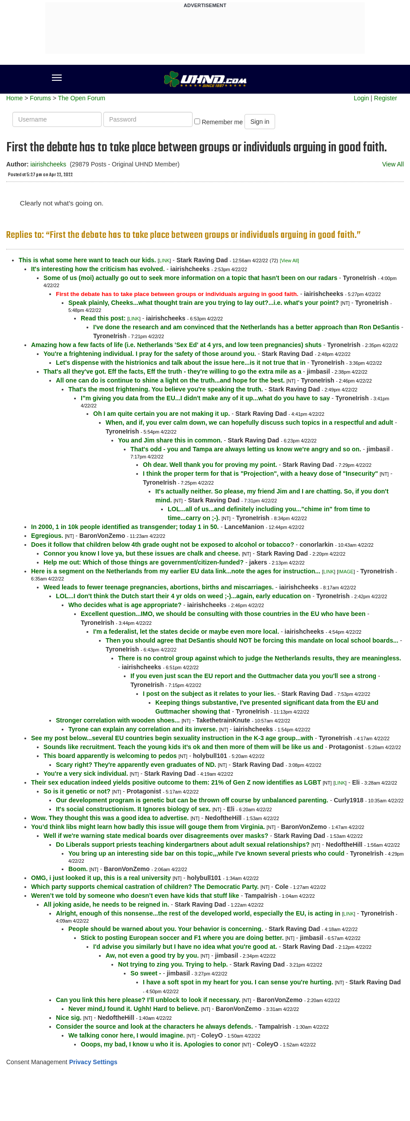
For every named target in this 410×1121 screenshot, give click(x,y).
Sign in (259, 121)
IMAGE (345, 571)
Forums (40, 98)
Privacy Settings (93, 1062)
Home (14, 98)
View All (393, 164)
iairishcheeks (48, 164)
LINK (164, 260)
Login (361, 98)
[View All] (289, 260)
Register (385, 98)
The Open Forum (81, 98)
